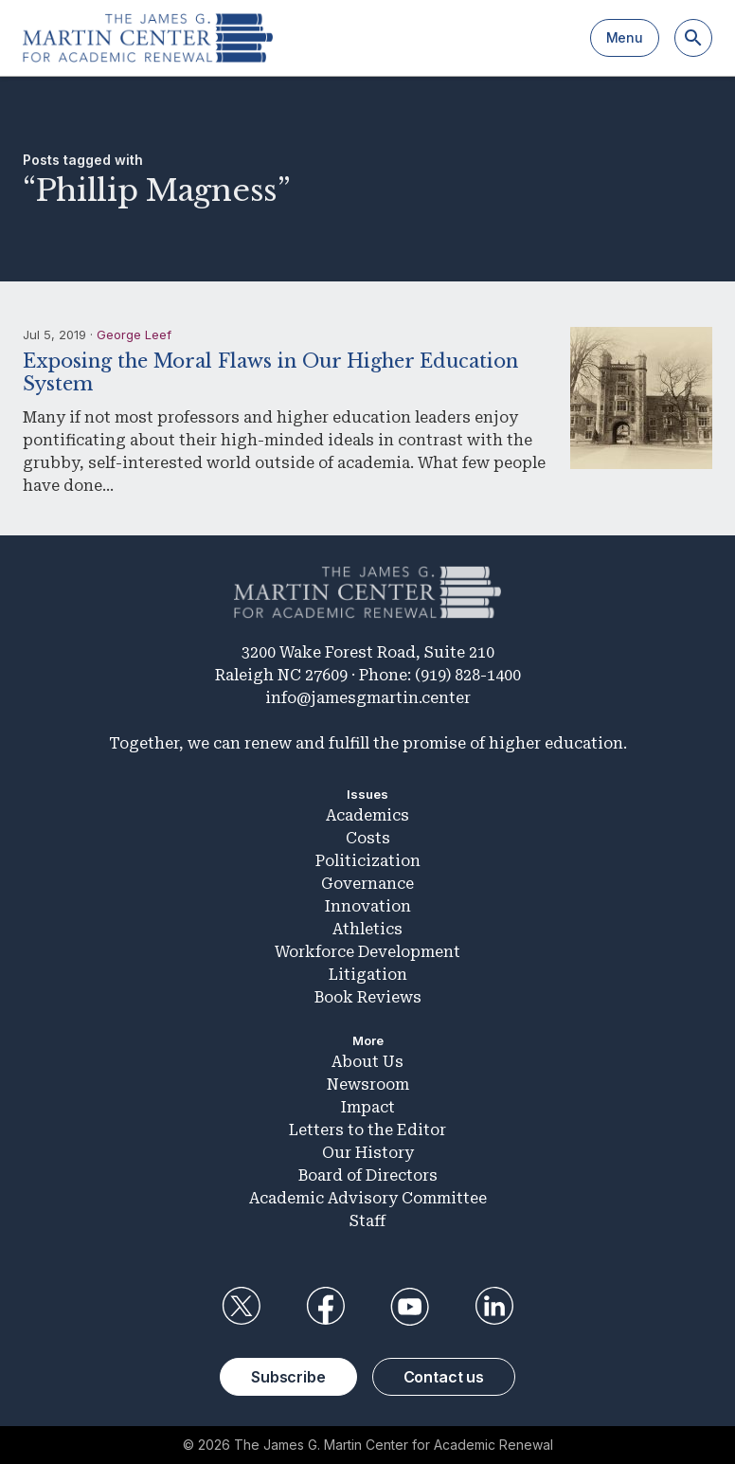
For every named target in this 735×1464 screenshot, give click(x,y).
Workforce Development (367, 952)
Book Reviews (367, 997)
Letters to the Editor (367, 1130)
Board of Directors (368, 1175)
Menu (624, 37)
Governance (367, 884)
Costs (368, 838)
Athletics (367, 929)
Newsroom (368, 1084)
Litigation (368, 975)
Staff (367, 1221)
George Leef (134, 334)
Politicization (368, 861)
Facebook (325, 1307)
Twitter (240, 1307)
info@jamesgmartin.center (368, 698)
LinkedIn (494, 1307)
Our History (368, 1153)
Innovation (368, 906)
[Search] (693, 38)
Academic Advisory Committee (368, 1198)
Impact (368, 1107)
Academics (367, 815)
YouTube (410, 1307)
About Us (367, 1062)
